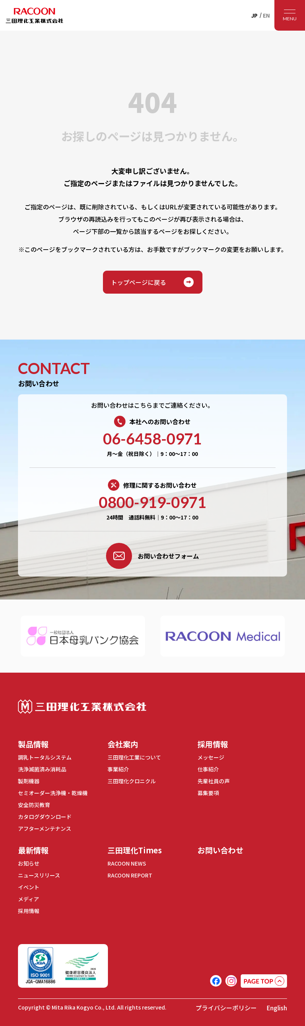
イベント (28, 887)
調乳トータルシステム (45, 757)
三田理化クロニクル (132, 781)
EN (266, 15)
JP (254, 15)
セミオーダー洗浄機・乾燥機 (53, 793)
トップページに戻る (152, 282)
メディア (28, 899)
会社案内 (123, 744)
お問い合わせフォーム (152, 556)
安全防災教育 (34, 805)
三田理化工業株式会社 (82, 706)
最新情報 (33, 850)
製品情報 (33, 744)
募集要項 (208, 793)
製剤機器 (28, 781)
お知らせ (28, 863)
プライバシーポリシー (226, 1007)
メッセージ (210, 757)
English (276, 1007)
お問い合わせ (220, 850)
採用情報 (212, 744)
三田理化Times (135, 850)
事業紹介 (118, 769)
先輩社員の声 (213, 781)
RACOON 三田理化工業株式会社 (34, 15)
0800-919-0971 (152, 502)
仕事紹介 (208, 769)
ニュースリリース (39, 875)
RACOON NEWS (127, 863)
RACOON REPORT (130, 875)
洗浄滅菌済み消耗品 (42, 769)
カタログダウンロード (45, 816)
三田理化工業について (134, 757)
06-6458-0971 (152, 439)
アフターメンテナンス (44, 828)
